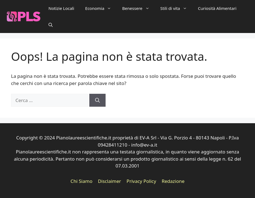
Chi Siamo (82, 181)
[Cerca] (97, 100)
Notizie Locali (61, 8)
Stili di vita (176, 8)
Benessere (138, 8)
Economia (101, 8)
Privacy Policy (141, 181)
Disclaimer (109, 181)
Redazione (173, 181)
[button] (50, 24)
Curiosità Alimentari (217, 8)
